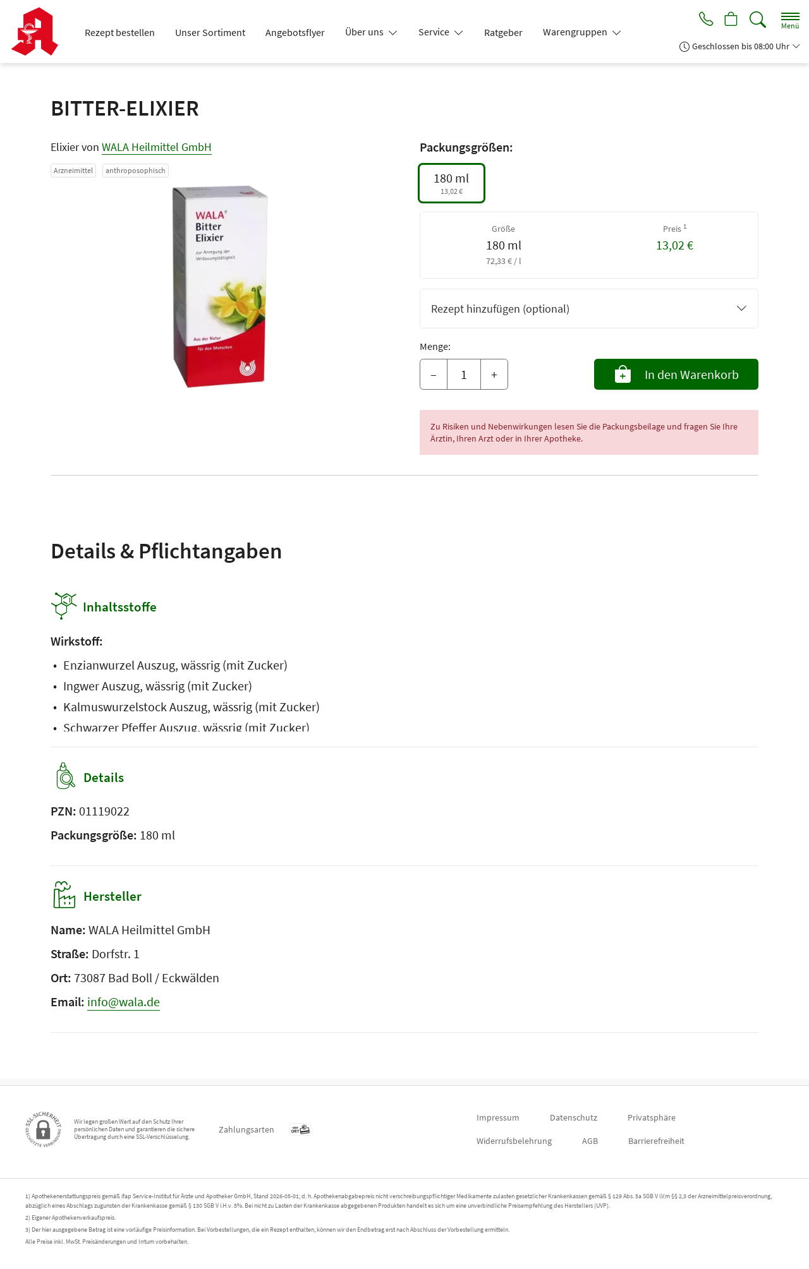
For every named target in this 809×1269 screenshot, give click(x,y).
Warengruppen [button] (576, 31)
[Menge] (464, 374)
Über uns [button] (365, 31)
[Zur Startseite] (39, 31)
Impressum (498, 1117)
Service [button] (434, 31)
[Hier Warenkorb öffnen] (730, 20)
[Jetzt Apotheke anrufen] (703, 20)
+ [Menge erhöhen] (494, 374)
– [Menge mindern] (433, 374)
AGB (590, 1140)
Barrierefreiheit (656, 1140)
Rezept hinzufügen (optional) (589, 308)
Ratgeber (503, 32)
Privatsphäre (652, 1117)
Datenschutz (573, 1117)
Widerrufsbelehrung (514, 1140)
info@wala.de (123, 1008)
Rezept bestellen (120, 32)
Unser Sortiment (210, 32)
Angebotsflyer (295, 32)
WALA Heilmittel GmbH (157, 147)
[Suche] (758, 19)
